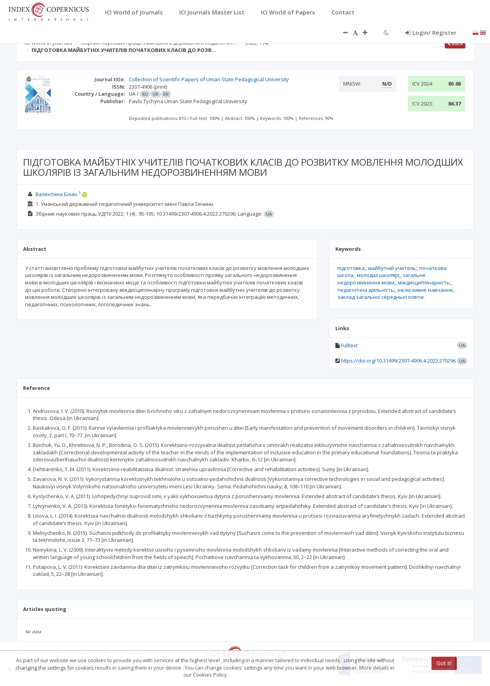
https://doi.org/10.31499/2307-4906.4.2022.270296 (398, 360)
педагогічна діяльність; (366, 289)
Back (455, 43)
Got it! (444, 663)
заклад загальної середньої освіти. (381, 296)
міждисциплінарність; (424, 282)
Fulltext (349, 345)
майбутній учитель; (392, 268)
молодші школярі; (378, 275)
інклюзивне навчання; (425, 289)
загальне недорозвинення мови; (381, 279)
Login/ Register (430, 32)
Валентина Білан (56, 194)
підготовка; (351, 268)
